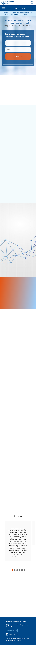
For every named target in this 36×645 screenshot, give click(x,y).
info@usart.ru (32, 3)
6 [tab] (24, 570)
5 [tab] (21, 570)
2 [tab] (14, 570)
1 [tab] (12, 570)
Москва (31, 1)
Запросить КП (18, 57)
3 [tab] (17, 570)
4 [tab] (19, 570)
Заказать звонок (12, 630)
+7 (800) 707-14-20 (19, 8)
